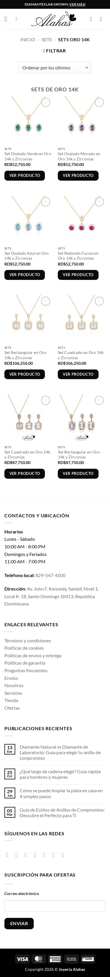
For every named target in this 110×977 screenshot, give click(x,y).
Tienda (11, 700)
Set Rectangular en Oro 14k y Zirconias (25, 355)
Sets (47, 39)
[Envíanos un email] (46, 855)
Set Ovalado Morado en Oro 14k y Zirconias (79, 156)
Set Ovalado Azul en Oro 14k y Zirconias (26, 256)
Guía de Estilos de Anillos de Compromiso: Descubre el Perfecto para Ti (62, 812)
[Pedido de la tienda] (55, 67)
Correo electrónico (21, 893)
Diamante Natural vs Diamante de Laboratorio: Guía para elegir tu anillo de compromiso (60, 752)
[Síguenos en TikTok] (28, 855)
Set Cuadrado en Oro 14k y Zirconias (81, 355)
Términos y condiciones (27, 640)
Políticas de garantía (24, 662)
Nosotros (13, 685)
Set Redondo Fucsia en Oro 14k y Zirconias (78, 256)
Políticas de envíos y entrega (32, 655)
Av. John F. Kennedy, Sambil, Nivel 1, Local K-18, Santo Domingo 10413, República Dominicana (51, 596)
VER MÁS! (77, 4)
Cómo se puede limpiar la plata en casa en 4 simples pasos (61, 793)
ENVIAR (19, 923)
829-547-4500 (50, 575)
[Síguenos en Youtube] (65, 855)
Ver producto (24, 175)
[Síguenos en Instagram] (18, 855)
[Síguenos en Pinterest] (55, 855)
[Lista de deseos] (103, 19)
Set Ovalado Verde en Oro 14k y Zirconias (27, 156)
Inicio (27, 39)
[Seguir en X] (37, 855)
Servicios (13, 693)
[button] (7, 19)
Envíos (11, 678)
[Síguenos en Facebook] (9, 855)
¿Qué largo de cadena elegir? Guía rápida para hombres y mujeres (60, 774)
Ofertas (12, 708)
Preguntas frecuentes (26, 670)
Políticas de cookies (24, 648)
